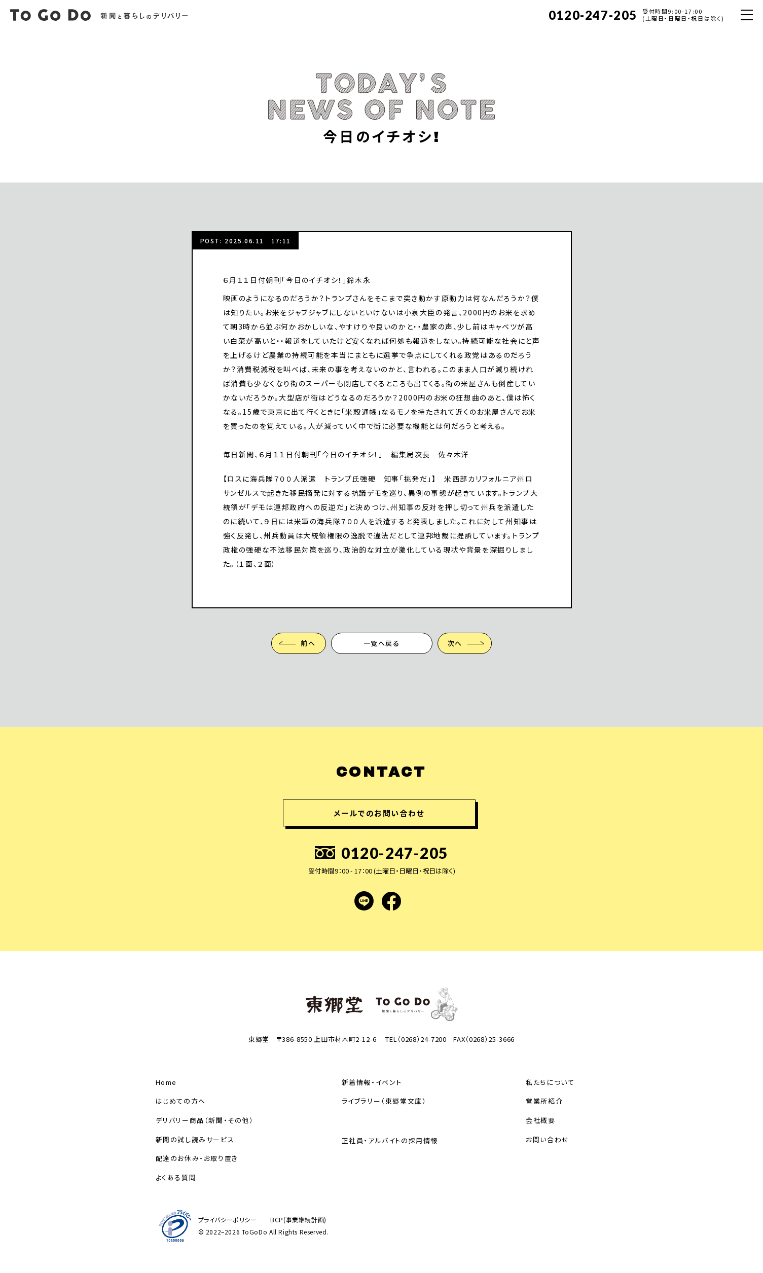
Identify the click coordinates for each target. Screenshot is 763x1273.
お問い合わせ (547, 1139)
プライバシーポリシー (227, 1220)
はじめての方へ (181, 1101)
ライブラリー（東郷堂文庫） (384, 1101)
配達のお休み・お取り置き (197, 1158)
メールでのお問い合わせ (379, 813)
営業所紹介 (544, 1101)
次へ (455, 643)
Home (166, 1082)
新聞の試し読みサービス (195, 1139)
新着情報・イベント (372, 1082)
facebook (391, 901)
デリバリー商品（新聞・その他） (205, 1120)
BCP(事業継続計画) (299, 1220)
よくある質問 (176, 1177)
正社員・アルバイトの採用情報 (390, 1140)
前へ (307, 643)
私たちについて (550, 1082)
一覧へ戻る (382, 643)
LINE (364, 901)
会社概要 (540, 1120)
